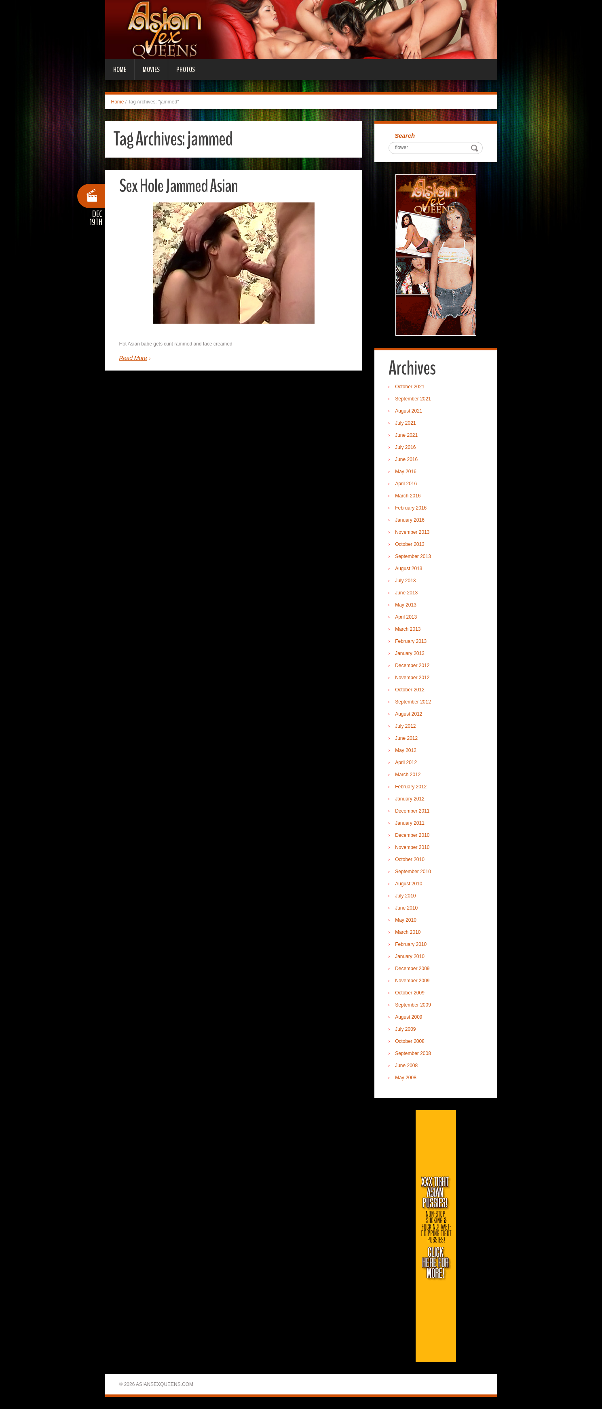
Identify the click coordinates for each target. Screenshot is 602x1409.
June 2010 (406, 908)
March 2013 (407, 629)
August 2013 (408, 568)
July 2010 (405, 896)
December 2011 (412, 811)
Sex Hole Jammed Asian (178, 186)
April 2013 (406, 617)
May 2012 (405, 750)
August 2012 (408, 714)
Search (405, 135)
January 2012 (410, 799)
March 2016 (407, 496)
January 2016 (410, 520)
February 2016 (411, 508)
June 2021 (406, 435)
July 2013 (405, 580)
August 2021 (408, 411)
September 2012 (413, 702)
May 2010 (405, 920)
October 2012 (410, 690)
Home (119, 69)
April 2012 (406, 762)
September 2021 (413, 399)
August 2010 (408, 884)
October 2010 (410, 859)
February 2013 (411, 641)
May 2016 (405, 471)
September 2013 (413, 556)
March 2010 (407, 932)
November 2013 (412, 532)
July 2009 (405, 1029)
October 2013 (410, 544)
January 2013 (410, 653)
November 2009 (412, 981)
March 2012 (407, 774)
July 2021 (405, 423)
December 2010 (412, 835)
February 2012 (411, 787)
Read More (133, 358)
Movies (151, 69)
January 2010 (410, 956)
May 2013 (405, 605)
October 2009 (410, 993)
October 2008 (410, 1041)
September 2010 (413, 871)
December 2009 (412, 968)
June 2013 (406, 593)
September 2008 (413, 1053)
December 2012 (412, 665)
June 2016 (406, 459)
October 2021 (410, 387)
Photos (185, 69)
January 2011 (410, 823)
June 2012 (406, 738)
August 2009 (408, 1017)
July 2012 (405, 726)
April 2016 (406, 484)
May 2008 (405, 1077)
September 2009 (413, 1005)
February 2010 (411, 944)
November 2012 (412, 677)
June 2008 (406, 1065)
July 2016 (405, 447)
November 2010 (412, 847)
